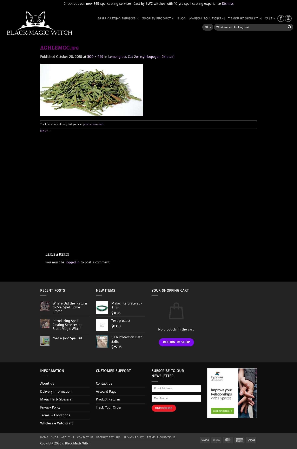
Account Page (106, 391)
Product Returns (108, 399)
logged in (73, 262)
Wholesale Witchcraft (56, 423)
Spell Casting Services (118, 18)
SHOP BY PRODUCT (158, 18)
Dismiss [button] (228, 3)
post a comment (93, 124)
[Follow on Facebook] (280, 18)
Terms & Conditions (55, 415)
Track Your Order (108, 407)
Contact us (104, 383)
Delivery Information (56, 391)
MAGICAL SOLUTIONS (206, 18)
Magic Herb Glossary (56, 399)
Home (44, 437)
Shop (54, 437)
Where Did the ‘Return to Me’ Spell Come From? (70, 307)
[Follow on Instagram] (288, 18)
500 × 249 (95, 56)
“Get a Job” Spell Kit (67, 338)
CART (270, 18)
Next (46, 131)
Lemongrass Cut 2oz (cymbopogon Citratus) (141, 56)
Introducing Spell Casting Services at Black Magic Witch (67, 325)
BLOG (181, 18)
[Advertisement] (148, 188)
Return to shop (176, 342)
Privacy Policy (50, 407)
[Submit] (289, 27)
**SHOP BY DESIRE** (244, 18)
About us (47, 383)
